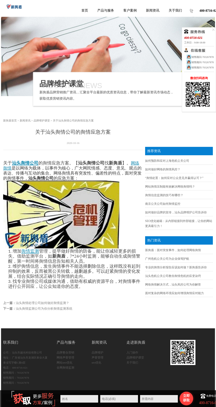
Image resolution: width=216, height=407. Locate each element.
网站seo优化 (64, 362)
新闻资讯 (25, 120)
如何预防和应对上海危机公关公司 (167, 160)
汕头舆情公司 (25, 163)
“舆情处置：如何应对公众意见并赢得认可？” (174, 178)
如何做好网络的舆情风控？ (162, 169)
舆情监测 (30, 251)
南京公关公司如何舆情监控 (162, 203)
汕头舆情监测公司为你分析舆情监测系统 (44, 308)
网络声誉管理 (65, 357)
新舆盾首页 (10, 120)
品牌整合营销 (65, 352)
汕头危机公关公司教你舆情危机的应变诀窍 (173, 276)
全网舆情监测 (65, 367)
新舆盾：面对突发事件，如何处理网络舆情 (173, 250)
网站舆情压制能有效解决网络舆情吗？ (170, 186)
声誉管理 (97, 357)
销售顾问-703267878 (200, 57)
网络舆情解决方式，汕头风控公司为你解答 (173, 284)
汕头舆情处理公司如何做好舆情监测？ (42, 303)
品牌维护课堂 (42, 120)
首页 (84, 10)
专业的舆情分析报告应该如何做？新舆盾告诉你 (176, 267)
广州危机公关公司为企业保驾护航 (167, 258)
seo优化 (96, 362)
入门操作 (132, 352)
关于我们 (132, 362)
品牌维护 (97, 352)
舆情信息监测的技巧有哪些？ (164, 195)
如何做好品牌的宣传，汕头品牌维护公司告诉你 (176, 212)
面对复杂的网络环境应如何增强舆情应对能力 (174, 293)
